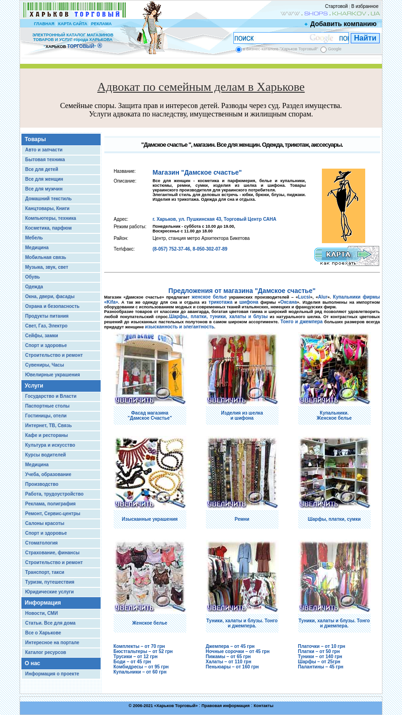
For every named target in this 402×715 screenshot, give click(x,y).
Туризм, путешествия (50, 582)
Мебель (34, 237)
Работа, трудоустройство (54, 494)
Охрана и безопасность (52, 306)
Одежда (34, 286)
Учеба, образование (48, 474)
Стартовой (336, 6)
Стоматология (41, 542)
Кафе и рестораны (46, 435)
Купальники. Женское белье (334, 415)
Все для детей (41, 169)
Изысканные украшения (150, 519)
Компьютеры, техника (50, 218)
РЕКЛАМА (101, 23)
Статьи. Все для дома (50, 623)
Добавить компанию (341, 23)
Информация (43, 602)
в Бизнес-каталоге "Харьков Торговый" (280, 49)
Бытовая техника (45, 159)
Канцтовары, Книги (47, 208)
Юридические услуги (49, 591)
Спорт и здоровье (46, 345)
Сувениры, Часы (44, 365)
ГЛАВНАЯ (44, 23)
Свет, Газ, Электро (46, 325)
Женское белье (149, 623)
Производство (41, 484)
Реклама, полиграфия (50, 503)
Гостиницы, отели (46, 415)
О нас (32, 663)
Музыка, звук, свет (46, 267)
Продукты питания (46, 316)
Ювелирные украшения (52, 374)
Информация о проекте (52, 673)
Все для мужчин (43, 188)
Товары (35, 139)
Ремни (242, 519)
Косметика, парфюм (48, 228)
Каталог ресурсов (45, 652)
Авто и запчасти (43, 149)
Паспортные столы (47, 406)
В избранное (365, 6)
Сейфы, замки (41, 335)
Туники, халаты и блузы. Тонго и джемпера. (242, 623)
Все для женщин (44, 179)
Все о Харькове (43, 632)
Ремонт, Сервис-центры (52, 513)
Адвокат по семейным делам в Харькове (201, 87)
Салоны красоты (44, 523)
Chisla (212, 710)
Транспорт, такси (44, 572)
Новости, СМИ (41, 613)
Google (334, 49)
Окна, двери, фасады (50, 296)
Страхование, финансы (52, 552)
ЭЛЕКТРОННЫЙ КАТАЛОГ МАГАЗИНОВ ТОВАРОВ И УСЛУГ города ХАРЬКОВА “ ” (72, 41)
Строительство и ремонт (54, 355)
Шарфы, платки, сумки (334, 519)
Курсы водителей (45, 454)
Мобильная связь (45, 257)
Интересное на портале (52, 642)
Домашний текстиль (48, 198)
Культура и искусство (50, 445)
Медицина (36, 247)
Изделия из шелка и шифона (242, 415)
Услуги (34, 385)
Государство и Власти (50, 396)
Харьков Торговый (176, 705)
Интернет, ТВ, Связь (48, 425)
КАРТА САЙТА (72, 23)
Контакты (263, 705)
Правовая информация (226, 705)
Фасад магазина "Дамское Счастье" (150, 415)
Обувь (32, 276)
